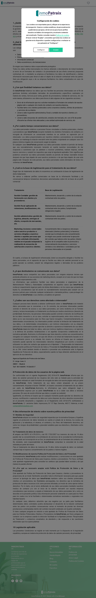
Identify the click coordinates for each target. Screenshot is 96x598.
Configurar (41, 50)
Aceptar (56, 50)
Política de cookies (62, 35)
